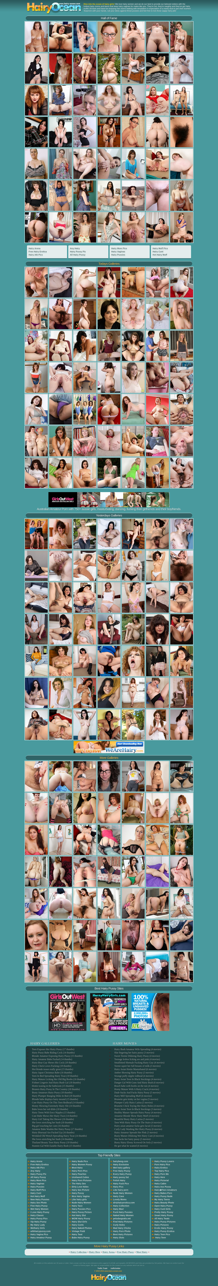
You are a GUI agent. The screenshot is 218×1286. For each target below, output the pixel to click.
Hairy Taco (77, 1206)
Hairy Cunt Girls (162, 1209)
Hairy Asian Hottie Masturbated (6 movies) (135, 1069)
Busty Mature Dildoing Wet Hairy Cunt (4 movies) (139, 1136)
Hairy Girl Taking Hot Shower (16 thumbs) (52, 1119)
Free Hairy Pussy (121, 1171)
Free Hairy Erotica (38, 251)
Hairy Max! (118, 1209)
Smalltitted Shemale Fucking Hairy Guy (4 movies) (139, 1062)
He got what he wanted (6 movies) (131, 1146)
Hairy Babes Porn (163, 1193)
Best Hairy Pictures (122, 1234)
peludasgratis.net (122, 1218)
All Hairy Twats (161, 1218)
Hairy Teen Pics (162, 1234)
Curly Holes (119, 1225)
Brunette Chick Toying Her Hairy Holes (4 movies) (139, 1106)
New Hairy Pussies (39, 1199)
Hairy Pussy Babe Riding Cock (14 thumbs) (53, 1052)
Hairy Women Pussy (82, 1164)
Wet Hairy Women (39, 1209)
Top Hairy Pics (161, 1171)
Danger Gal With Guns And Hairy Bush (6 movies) (139, 1082)
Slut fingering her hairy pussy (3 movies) (134, 1052)
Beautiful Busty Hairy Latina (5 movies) (134, 1119)
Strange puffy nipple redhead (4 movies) (134, 1076)
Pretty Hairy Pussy (163, 1212)
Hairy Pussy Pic (78, 251)
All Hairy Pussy (77, 255)
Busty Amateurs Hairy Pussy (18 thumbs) (51, 1092)
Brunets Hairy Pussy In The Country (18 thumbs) (55, 1089)
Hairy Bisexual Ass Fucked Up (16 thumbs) (52, 1132)
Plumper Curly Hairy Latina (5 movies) (133, 1102)
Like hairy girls (79, 1199)
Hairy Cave (118, 1196)
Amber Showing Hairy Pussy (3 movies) (134, 1072)
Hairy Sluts (118, 1237)
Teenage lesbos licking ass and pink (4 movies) (137, 1059)
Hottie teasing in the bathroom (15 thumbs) (52, 1086)
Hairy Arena (34, 248)
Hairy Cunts (78, 1225)
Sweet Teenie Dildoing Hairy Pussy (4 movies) (137, 1056)
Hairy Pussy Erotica (164, 1231)
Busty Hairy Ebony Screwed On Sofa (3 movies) (138, 1142)
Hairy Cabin (160, 1183)
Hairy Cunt (158, 251)
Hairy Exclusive (121, 1164)
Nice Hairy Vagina (81, 1196)
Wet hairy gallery (121, 1167)
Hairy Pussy (78, 1193)
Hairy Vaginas (118, 251)
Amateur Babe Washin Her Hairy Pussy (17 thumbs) (57, 1129)
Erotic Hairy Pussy (163, 1228)
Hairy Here (159, 1177)
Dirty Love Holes (80, 1187)
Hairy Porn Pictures (81, 1180)
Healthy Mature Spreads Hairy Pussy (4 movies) (137, 1112)
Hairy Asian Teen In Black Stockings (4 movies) (137, 1079)
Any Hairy (75, 248)
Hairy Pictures (161, 1225)
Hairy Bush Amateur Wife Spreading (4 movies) (137, 1049)
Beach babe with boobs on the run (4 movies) (136, 1086)
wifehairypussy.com (40, 1231)
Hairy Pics (118, 1187)
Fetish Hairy (119, 1180)
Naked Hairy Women (123, 1215)
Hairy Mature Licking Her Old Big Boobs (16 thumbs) (58, 1079)
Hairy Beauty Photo (164, 1202)
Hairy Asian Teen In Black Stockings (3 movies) (137, 1109)
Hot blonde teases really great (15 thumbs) (52, 1069)
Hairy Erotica (160, 1167)
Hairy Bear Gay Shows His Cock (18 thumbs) (54, 1062)
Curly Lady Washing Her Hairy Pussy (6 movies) (138, 1129)
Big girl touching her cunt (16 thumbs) (50, 1126)
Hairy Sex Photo (38, 1202)
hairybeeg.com (120, 1161)
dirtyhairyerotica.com (124, 1202)
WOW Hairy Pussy (81, 1218)
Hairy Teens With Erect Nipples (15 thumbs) (53, 1112)
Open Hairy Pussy (163, 1206)
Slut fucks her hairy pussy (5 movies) (132, 1139)
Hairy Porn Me (161, 1174)
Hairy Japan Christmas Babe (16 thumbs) (51, 1072)
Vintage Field (78, 1231)
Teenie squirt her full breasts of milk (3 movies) (137, 1066)
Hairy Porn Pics (80, 1171)
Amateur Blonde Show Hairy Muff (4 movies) (136, 1116)
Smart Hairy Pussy (163, 1215)
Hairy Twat (77, 1234)
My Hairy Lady (37, 1225)
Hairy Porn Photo (121, 1231)
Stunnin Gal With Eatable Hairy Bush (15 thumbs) (56, 1146)
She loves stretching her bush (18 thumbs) (52, 1122)
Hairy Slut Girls (79, 1221)
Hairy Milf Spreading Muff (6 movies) (133, 1096)
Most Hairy (77, 1167)
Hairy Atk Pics (36, 255)
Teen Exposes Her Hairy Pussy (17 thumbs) (52, 1049)
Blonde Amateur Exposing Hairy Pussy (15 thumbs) (57, 1056)
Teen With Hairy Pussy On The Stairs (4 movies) (138, 1122)
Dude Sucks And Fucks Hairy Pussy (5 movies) (137, 1092)
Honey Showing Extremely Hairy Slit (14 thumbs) (56, 1106)
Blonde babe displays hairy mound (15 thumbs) (54, 1099)
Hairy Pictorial (161, 1180)
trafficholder (116, 1268)
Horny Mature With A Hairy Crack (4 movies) (136, 1089)
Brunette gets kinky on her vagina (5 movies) (136, 1099)
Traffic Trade (102, 1268)
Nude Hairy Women (81, 1202)
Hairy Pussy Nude (163, 1196)
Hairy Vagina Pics (39, 1234)
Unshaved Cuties (80, 1177)
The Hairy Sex (79, 1183)
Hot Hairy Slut (79, 1215)
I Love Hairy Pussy (39, 1212)
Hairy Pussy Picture (82, 1212)
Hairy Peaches (79, 1174)
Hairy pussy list (121, 1177)
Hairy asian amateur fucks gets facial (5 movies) (137, 1126)
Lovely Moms (120, 1199)
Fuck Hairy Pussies (122, 1212)
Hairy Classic (37, 1215)
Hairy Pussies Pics (81, 1209)
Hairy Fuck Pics (121, 1183)
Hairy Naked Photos (82, 1228)
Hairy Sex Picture (80, 1190)
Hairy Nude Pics (80, 1161)
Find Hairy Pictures (122, 1221)
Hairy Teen (160, 1237)
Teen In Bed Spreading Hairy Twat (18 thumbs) (54, 1076)
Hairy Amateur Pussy (41, 1237)
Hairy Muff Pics (160, 248)
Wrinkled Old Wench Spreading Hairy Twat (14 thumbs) (59, 1136)
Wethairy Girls (37, 1228)
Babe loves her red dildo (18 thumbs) (49, 1109)
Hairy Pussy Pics (39, 1218)
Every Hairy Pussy (122, 1174)
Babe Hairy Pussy (81, 1237)
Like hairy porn (120, 1190)
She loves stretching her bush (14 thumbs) (52, 1139)
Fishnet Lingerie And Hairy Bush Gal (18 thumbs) (56, 1082)
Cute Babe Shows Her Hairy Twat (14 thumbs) (54, 1116)
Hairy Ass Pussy (162, 1187)
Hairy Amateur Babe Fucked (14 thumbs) (51, 1059)
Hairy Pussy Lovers (164, 1161)
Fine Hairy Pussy (39, 1206)
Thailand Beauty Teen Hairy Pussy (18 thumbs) (54, 1142)
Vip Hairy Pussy (38, 1221)
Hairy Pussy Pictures (164, 1221)
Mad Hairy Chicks (122, 1228)
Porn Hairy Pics (162, 1164)
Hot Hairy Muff (160, 255)
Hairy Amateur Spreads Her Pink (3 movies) (135, 1132)
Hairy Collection (121, 1206)
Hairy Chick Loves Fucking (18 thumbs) (51, 1066)
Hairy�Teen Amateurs (165, 1190)
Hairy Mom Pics (119, 248)
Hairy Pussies (118, 255)
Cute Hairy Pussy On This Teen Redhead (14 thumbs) (57, 1102)
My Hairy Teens (162, 1199)
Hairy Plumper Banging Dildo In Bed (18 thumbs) (56, 1096)
